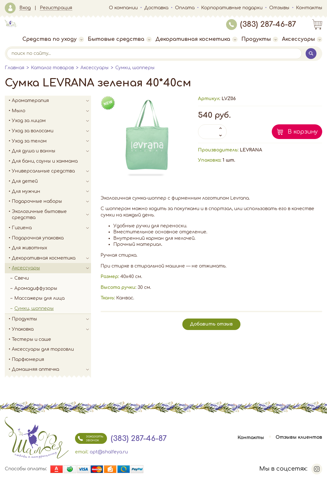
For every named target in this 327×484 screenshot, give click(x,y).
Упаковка (51, 329)
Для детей (51, 181)
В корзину (303, 131)
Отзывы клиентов (299, 437)
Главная (14, 67)
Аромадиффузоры (35, 288)
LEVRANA (251, 150)
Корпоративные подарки (231, 7)
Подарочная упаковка (38, 238)
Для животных (29, 248)
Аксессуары (302, 39)
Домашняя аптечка (51, 369)
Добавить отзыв (211, 324)
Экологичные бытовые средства (51, 215)
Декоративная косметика (197, 39)
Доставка (156, 7)
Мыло (51, 111)
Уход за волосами (51, 131)
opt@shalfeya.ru (109, 452)
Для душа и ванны (51, 151)
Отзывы (279, 7)
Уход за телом (51, 141)
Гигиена (51, 228)
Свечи (21, 278)
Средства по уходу (53, 39)
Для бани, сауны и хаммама (45, 161)
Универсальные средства (51, 171)
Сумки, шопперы (135, 67)
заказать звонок (89, 438)
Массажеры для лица (39, 298)
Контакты (309, 7)
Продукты (259, 39)
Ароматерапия (51, 101)
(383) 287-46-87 (261, 24)
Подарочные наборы (51, 201)
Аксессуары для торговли (43, 349)
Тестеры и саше (31, 339)
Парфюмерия (28, 359)
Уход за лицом (51, 121)
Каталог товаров (52, 67)
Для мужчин (51, 192)
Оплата (184, 7)
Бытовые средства (120, 39)
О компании (123, 7)
